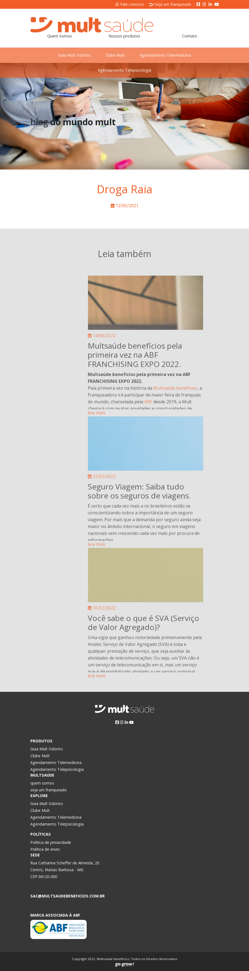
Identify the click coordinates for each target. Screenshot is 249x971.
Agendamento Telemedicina (168, 55)
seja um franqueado (48, 789)
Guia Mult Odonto (71, 55)
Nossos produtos (124, 36)
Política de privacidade (50, 842)
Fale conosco (130, 4)
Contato (189, 36)
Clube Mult (115, 55)
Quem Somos (59, 36)
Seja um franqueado (170, 4)
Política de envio (45, 849)
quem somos (42, 783)
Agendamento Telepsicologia (124, 70)
